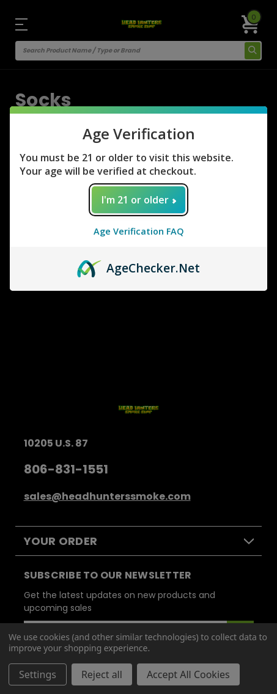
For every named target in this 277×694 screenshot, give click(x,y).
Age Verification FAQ (139, 231)
